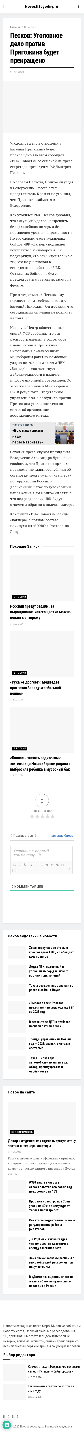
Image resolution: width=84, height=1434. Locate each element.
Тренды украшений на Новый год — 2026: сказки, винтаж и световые (50, 1043)
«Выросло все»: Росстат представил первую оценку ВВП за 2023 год (51, 1007)
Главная (15, 27)
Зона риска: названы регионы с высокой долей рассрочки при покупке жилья (51, 1262)
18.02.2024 (17, 699)
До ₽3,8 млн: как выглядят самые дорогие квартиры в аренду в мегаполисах (48, 1243)
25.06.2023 (17, 72)
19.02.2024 (17, 624)
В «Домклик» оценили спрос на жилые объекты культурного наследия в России (51, 1281)
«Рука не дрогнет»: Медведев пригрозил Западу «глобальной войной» (35, 688)
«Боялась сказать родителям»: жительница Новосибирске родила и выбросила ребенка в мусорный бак (40, 763)
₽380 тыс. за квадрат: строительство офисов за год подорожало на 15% (50, 1187)
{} (62, 864)
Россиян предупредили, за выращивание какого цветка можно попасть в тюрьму (40, 612)
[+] (14, 870)
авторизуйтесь (62, 835)
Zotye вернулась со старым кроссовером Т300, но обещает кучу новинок (51, 952)
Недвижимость (22, 1132)
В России (30, 27)
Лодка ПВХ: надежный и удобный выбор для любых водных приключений (48, 971)
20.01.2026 (34, 1397)
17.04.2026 (14, 1152)
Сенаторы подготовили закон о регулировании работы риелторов (52, 1224)
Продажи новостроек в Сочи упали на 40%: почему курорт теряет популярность (49, 1206)
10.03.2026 (34, 1377)
